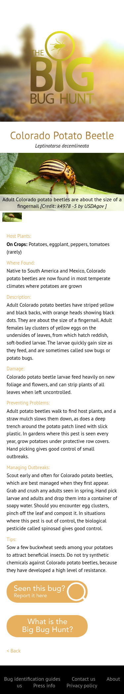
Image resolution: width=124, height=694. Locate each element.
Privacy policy (81, 685)
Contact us (84, 678)
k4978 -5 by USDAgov (81, 206)
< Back (14, 651)
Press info (44, 685)
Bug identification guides (32, 678)
